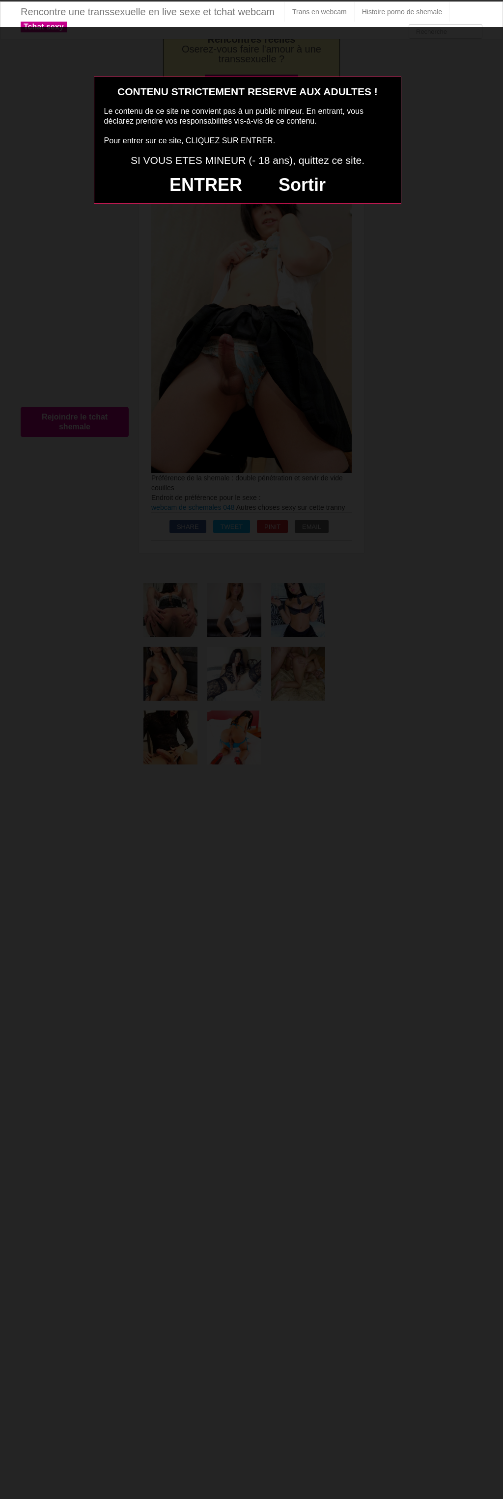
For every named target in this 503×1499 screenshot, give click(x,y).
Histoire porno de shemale (402, 12)
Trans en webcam (319, 12)
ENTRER (205, 185)
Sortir (302, 185)
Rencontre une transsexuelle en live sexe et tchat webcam (148, 11)
